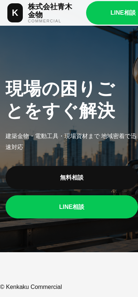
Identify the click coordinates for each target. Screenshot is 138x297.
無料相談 (72, 177)
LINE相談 (71, 207)
